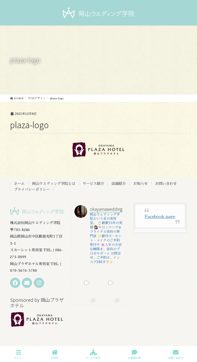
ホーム (19, 183)
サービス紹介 (93, 183)
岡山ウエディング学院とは (53, 183)
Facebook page (160, 217)
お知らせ (140, 183)
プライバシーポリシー (32, 189)
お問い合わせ (166, 183)
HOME (54, 354)
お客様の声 (134, 354)
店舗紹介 (119, 183)
